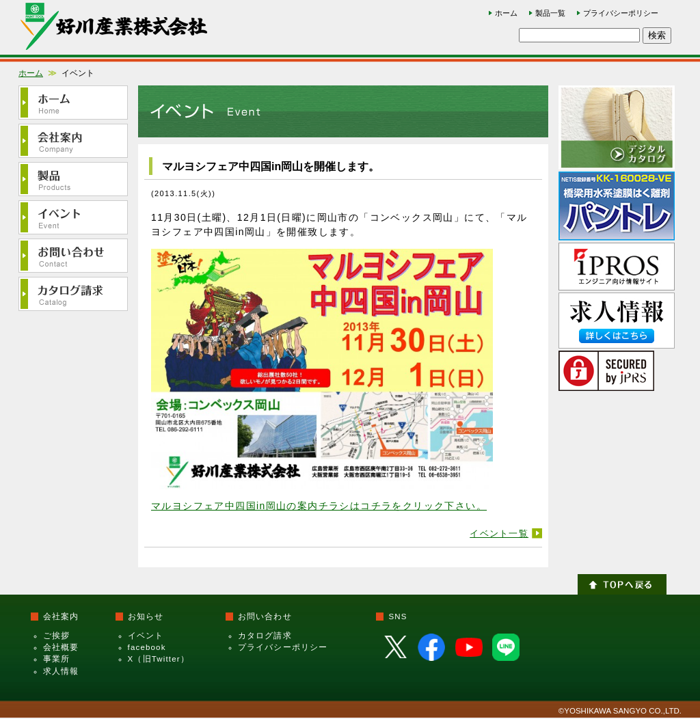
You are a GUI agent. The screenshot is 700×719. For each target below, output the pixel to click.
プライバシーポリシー (620, 13)
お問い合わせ (265, 616)
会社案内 (61, 616)
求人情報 (61, 671)
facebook (147, 647)
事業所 (56, 659)
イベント (146, 636)
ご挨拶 (56, 636)
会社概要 (61, 647)
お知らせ (146, 616)
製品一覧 (550, 13)
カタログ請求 (265, 636)
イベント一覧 (499, 533)
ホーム (506, 13)
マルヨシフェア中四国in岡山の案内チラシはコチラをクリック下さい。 (319, 505)
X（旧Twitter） (158, 659)
